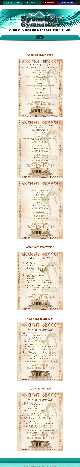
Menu (40, 37)
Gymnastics (33, 2)
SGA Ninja (50, 2)
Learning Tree (68, 2)
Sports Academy (13, 2)
